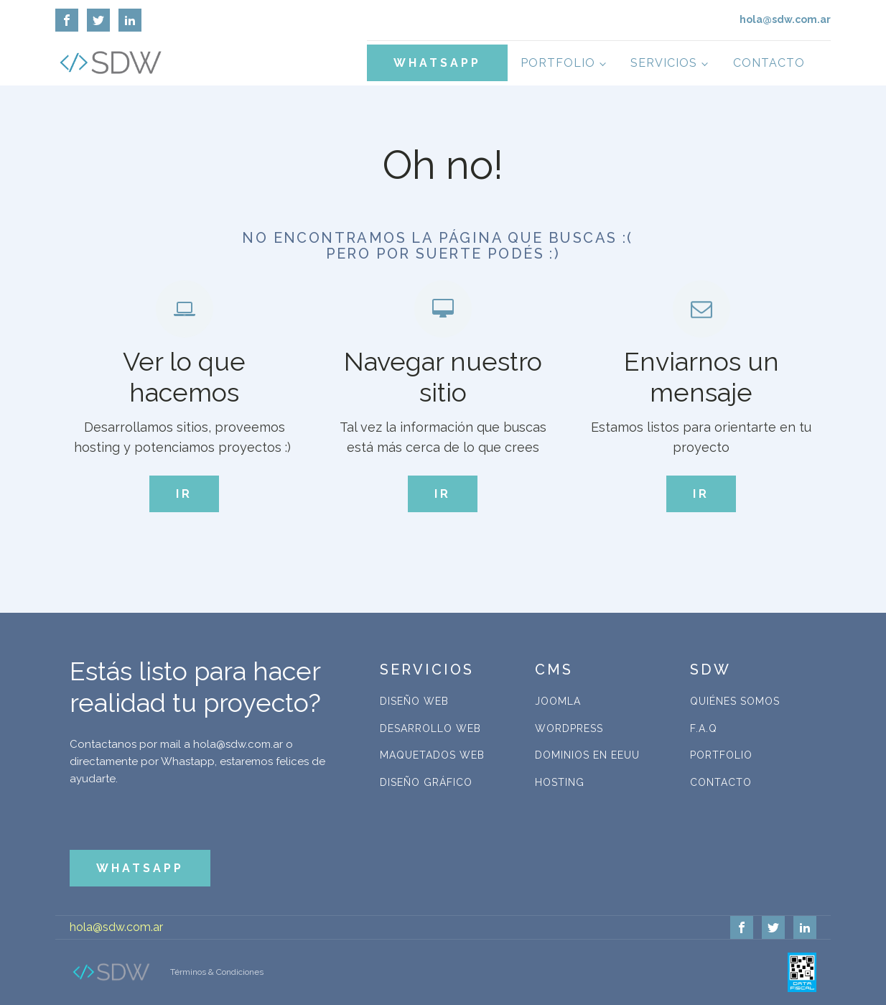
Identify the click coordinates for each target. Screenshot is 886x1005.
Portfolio (558, 63)
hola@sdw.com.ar (116, 927)
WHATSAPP (437, 63)
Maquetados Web (432, 755)
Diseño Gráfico (426, 782)
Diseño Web (414, 701)
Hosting (559, 782)
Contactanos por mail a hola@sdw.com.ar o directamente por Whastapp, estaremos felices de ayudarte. (197, 761)
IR (184, 494)
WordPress (569, 728)
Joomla (558, 701)
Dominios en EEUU (587, 755)
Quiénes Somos (735, 701)
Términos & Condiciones (217, 972)
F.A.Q (703, 728)
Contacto (769, 63)
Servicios (663, 63)
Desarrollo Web (430, 728)
